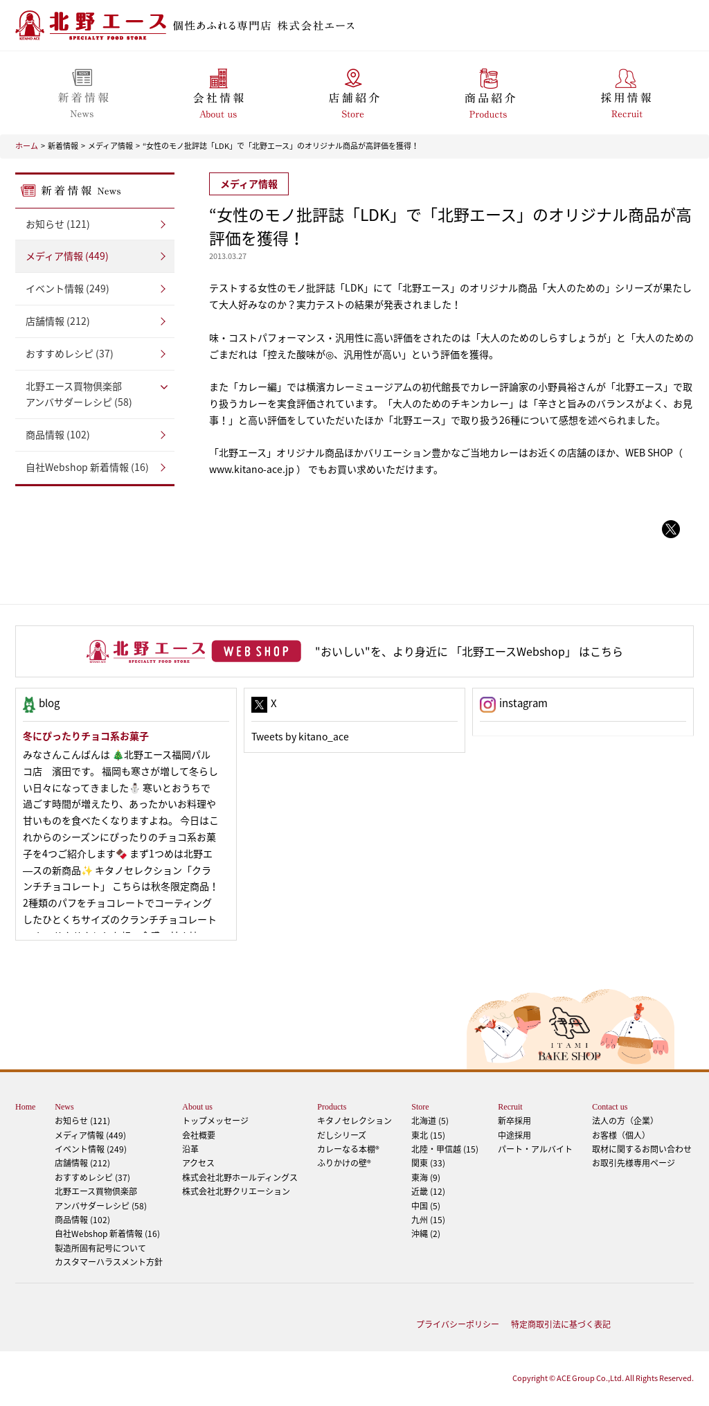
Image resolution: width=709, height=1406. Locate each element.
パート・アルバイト (535, 1149)
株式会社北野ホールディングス (240, 1177)
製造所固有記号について (100, 1248)
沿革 (190, 1149)
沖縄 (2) (425, 1233)
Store (420, 1107)
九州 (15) (428, 1219)
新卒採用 (514, 1120)
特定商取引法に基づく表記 (561, 1324)
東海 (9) (425, 1177)
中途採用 (514, 1135)
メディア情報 (110, 146)
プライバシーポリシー (457, 1324)
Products (331, 1107)
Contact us (609, 1107)
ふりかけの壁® (344, 1163)
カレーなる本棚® (348, 1149)
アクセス (198, 1163)
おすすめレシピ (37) (70, 353)
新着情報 (63, 146)
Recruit (510, 1107)
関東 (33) (428, 1163)
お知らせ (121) (58, 224)
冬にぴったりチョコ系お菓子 (86, 735)
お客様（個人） (621, 1135)
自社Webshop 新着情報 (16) (87, 467)
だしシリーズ (341, 1135)
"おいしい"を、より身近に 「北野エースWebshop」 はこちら (469, 651)
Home (25, 1107)
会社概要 (198, 1135)
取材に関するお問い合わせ (642, 1149)
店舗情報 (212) (58, 321)
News (64, 1107)
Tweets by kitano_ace (300, 736)
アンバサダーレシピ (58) (95, 393)
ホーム (26, 146)
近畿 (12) (428, 1191)
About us (197, 1107)
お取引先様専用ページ (633, 1163)
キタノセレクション (354, 1120)
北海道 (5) (430, 1120)
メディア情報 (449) (67, 255)
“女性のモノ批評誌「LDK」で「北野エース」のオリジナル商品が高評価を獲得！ (281, 146)
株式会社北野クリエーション (236, 1191)
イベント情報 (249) (67, 288)
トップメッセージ (215, 1120)
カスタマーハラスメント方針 (109, 1262)
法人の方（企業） (625, 1120)
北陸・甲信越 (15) (444, 1149)
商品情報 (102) (58, 434)
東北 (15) (428, 1135)
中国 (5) (425, 1206)
